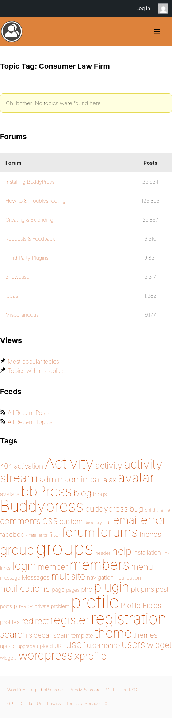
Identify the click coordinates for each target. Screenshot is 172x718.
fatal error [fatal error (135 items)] (38, 535)
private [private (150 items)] (41, 606)
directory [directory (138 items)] (93, 522)
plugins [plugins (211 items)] (142, 589)
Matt (110, 689)
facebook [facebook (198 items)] (14, 534)
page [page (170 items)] (58, 589)
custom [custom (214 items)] (71, 521)
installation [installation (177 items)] (147, 552)
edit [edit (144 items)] (107, 522)
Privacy (54, 703)
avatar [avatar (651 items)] (136, 477)
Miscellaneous (22, 315)
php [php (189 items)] (86, 589)
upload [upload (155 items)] (45, 646)
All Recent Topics (30, 421)
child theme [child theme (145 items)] (157, 510)
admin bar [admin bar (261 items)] (83, 479)
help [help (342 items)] (121, 551)
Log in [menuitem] (143, 8)
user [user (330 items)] (75, 644)
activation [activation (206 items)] (28, 466)
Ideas (11, 296)
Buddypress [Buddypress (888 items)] (41, 506)
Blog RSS (128, 689)
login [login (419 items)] (24, 565)
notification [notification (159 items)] (128, 577)
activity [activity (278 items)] (108, 465)
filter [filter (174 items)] (54, 534)
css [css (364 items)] (50, 520)
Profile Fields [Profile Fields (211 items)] (141, 605)
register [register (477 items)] (69, 620)
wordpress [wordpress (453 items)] (45, 655)
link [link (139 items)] (166, 553)
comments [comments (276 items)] (20, 521)
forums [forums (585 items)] (117, 532)
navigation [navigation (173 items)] (100, 577)
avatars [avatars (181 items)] (9, 494)
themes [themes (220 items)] (145, 635)
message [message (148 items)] (10, 578)
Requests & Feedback (30, 239)
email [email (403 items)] (126, 520)
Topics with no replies (36, 370)
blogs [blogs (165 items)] (100, 494)
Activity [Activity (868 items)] (69, 463)
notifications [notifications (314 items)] (25, 588)
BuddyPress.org (12, 31)
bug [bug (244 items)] (137, 508)
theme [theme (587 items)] (113, 633)
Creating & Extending (29, 220)
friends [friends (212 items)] (150, 534)
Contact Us (31, 703)
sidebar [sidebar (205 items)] (40, 635)
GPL (11, 703)
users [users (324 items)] (133, 644)
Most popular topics (33, 361)
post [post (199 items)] (162, 589)
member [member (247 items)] (53, 567)
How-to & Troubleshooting (35, 201)
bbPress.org (53, 689)
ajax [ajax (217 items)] (109, 480)
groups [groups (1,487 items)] (64, 548)
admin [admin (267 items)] (51, 479)
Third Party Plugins (27, 258)
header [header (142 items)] (103, 553)
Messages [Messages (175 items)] (36, 577)
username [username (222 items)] (103, 645)
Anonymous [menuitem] (165, 8)
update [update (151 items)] (8, 646)
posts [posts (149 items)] (6, 606)
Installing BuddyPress (29, 182)
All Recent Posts (28, 412)
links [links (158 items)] (5, 568)
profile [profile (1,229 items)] (95, 601)
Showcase (17, 277)
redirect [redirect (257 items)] (35, 621)
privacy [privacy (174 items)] (23, 606)
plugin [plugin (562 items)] (111, 587)
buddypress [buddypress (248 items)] (106, 508)
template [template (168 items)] (82, 635)
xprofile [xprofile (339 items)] (90, 656)
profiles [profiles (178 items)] (10, 622)
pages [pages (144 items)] (72, 590)
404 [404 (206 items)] (6, 466)
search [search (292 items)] (13, 634)
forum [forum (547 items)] (78, 532)
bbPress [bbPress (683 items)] (46, 491)
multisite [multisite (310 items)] (68, 576)
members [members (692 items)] (99, 564)
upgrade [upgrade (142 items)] (26, 646)
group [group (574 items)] (17, 550)
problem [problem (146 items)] (60, 606)
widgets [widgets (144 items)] (8, 658)
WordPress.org (21, 689)
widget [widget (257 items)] (159, 645)
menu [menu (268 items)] (142, 567)
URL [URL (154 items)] (59, 646)
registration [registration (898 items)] (129, 618)
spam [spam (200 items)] (61, 635)
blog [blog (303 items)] (83, 493)
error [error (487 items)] (153, 519)
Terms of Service (82, 703)
